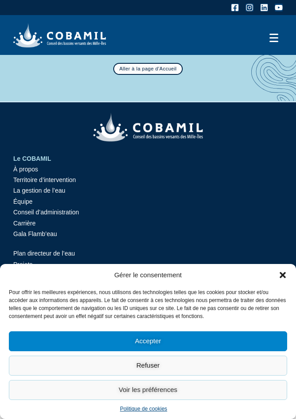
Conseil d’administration (46, 212)
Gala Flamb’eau (35, 233)
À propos (25, 169)
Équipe (23, 201)
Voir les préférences (148, 389)
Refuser (148, 365)
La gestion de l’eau (39, 190)
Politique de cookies (143, 409)
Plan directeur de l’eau (44, 253)
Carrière (24, 223)
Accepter (148, 341)
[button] (282, 275)
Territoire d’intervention (44, 179)
